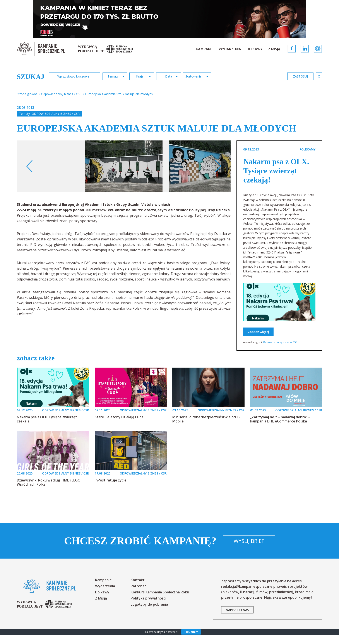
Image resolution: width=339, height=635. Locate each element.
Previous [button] (29, 166)
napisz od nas (237, 610)
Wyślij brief (249, 540)
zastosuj (300, 76)
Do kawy (255, 49)
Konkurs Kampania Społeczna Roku (160, 592)
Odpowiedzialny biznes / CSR (56, 113)
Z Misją (274, 49)
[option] (124, 166)
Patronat (138, 586)
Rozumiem (191, 632)
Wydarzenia (230, 49)
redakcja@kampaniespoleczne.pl (248, 586)
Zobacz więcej (258, 332)
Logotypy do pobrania (149, 604)
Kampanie (204, 49)
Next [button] (217, 166)
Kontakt (138, 580)
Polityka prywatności (148, 598)
